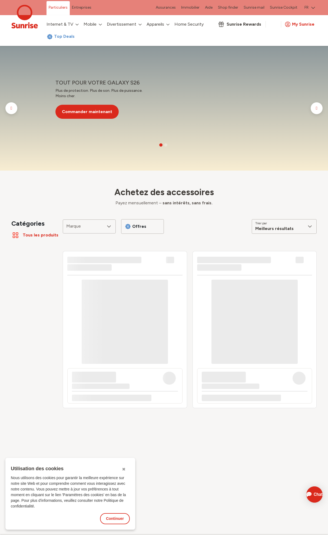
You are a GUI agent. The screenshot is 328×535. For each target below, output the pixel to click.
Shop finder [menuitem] (228, 7)
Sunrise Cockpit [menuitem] (283, 7)
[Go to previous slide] (11, 108)
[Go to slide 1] (161, 145)
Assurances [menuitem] (166, 7)
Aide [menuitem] (209, 7)
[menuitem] (310, 8)
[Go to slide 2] (165, 145)
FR (309, 7)
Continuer (115, 518)
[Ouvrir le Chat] (307, 494)
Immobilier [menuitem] (190, 7)
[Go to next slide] (317, 108)
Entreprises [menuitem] (81, 7)
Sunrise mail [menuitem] (254, 7)
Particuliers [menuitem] (58, 7)
